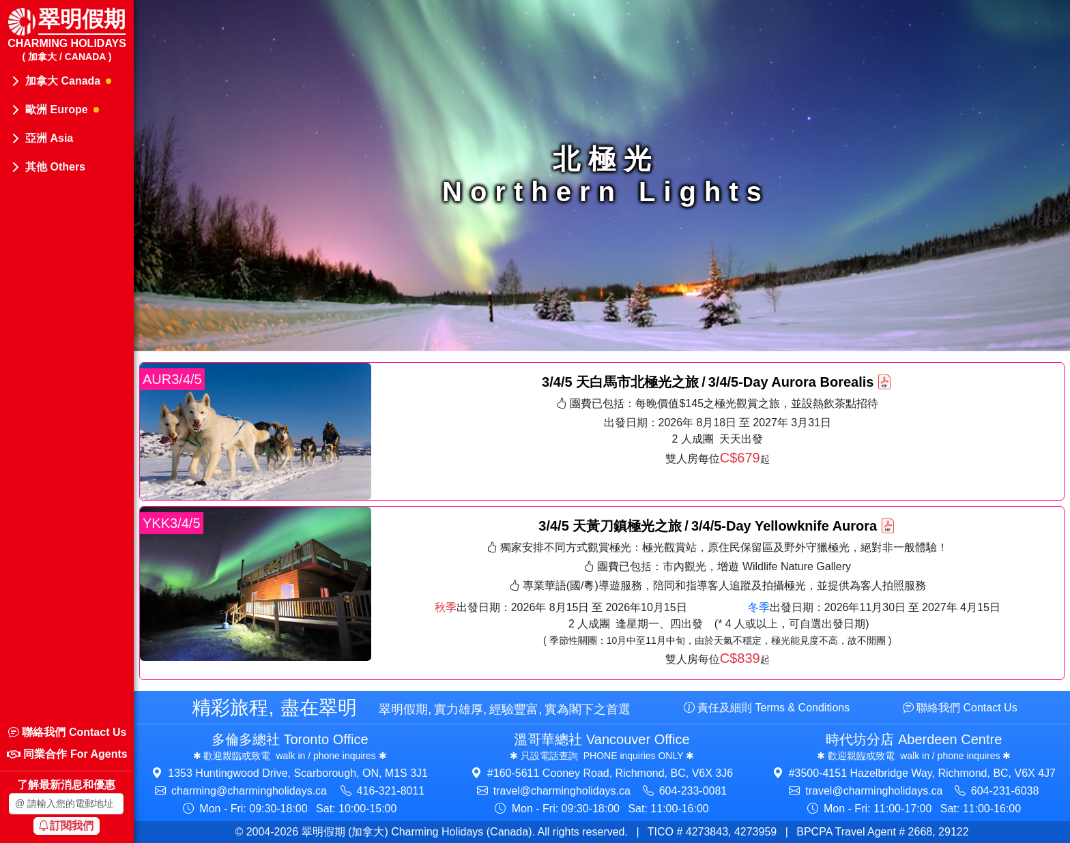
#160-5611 (610, 773)
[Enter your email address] (66, 803)
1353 (298, 773)
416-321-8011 (391, 791)
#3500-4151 (922, 773)
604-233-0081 (693, 791)
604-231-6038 (1005, 791)
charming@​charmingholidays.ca (249, 791)
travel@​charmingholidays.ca (562, 791)
